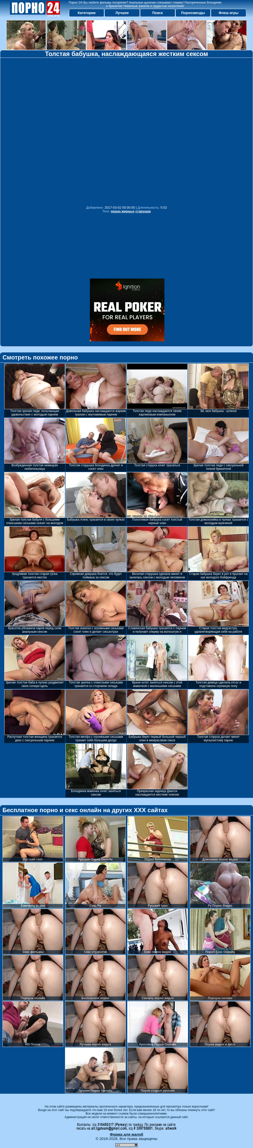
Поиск (157, 13)
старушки (143, 211)
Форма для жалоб (126, 1134)
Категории (87, 13)
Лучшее (122, 13)
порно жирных (122, 211)
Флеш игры (228, 13)
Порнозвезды (193, 13)
